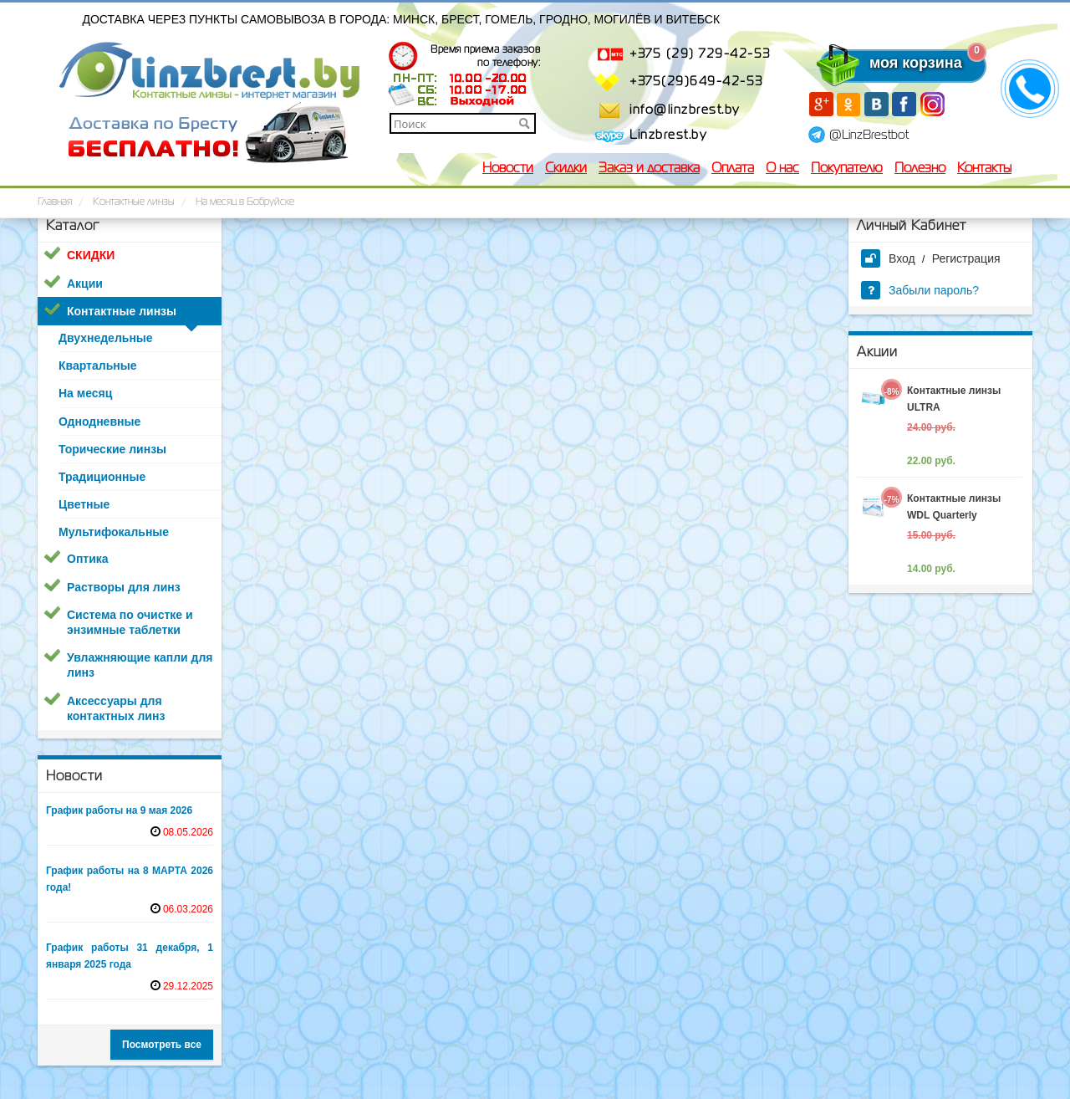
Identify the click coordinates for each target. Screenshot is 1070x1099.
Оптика (88, 558)
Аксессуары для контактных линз (116, 708)
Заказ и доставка (649, 169)
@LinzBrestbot (869, 135)
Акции (85, 283)
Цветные (84, 504)
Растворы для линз (124, 587)
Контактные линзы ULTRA (954, 399)
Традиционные (102, 476)
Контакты (984, 169)
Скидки (566, 169)
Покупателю (847, 169)
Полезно (919, 169)
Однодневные (99, 421)
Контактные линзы (121, 311)
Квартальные (97, 365)
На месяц (85, 393)
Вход (888, 258)
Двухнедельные (106, 338)
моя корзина (881, 62)
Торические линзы (112, 449)
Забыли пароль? (920, 290)
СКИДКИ (91, 255)
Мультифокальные (114, 532)
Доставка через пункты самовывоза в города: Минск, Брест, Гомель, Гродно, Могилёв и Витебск (402, 19)
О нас (782, 169)
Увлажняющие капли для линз (139, 665)
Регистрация (966, 258)
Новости (507, 169)
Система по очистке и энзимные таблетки (130, 622)
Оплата (732, 169)
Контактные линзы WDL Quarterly (954, 507)
